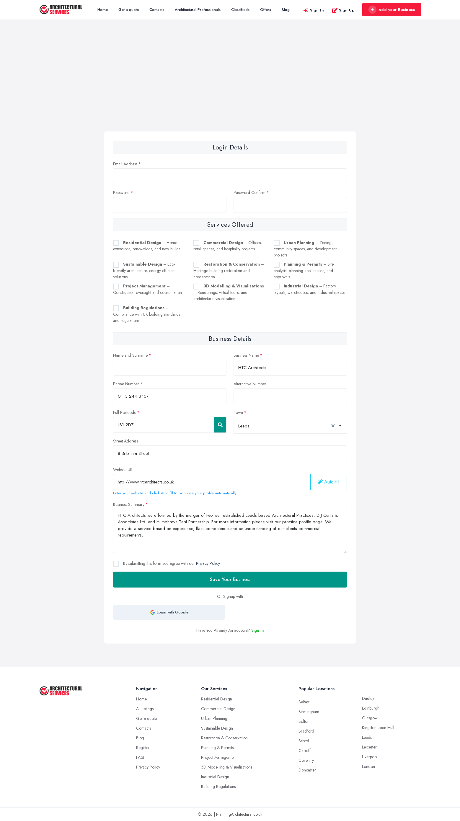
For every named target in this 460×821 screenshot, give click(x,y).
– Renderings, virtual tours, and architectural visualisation (228, 292)
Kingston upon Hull (378, 727)
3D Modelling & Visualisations (226, 767)
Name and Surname (130, 355)
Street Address (125, 441)
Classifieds (240, 9)
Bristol (303, 741)
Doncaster (307, 770)
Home (102, 9)
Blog (286, 9)
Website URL (123, 470)
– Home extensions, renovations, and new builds (146, 246)
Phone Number (126, 384)
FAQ (140, 757)
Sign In (313, 10)
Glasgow (370, 718)
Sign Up (343, 10)
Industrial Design (215, 777)
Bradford (306, 731)
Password (121, 192)
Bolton (303, 721)
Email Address (125, 164)
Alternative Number (250, 384)
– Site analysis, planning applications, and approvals (304, 270)
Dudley (368, 698)
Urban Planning (214, 718)
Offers (265, 9)
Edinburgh (370, 708)
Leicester (369, 747)
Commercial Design (218, 709)
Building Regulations (218, 786)
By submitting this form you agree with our (171, 563)
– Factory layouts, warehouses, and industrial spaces (309, 289)
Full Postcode (124, 412)
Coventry (306, 760)
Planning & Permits (217, 748)
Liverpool (370, 757)
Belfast (303, 702)
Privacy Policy (208, 563)
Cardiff (304, 750)
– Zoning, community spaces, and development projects (305, 249)
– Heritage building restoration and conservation (228, 270)
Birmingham (308, 712)
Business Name (246, 355)
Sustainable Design (217, 728)
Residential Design (216, 699)
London (368, 766)
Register (143, 748)
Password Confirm (249, 192)
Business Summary (128, 504)
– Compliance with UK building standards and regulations (146, 314)
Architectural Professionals (198, 9)
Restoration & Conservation (224, 738)
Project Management (218, 757)
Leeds (367, 737)
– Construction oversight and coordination (147, 289)
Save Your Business (230, 579)
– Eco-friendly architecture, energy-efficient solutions (144, 270)
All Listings (145, 709)
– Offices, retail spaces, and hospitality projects (227, 246)
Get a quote (128, 9)
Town (238, 412)
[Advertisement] (230, 87)
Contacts (156, 9)
